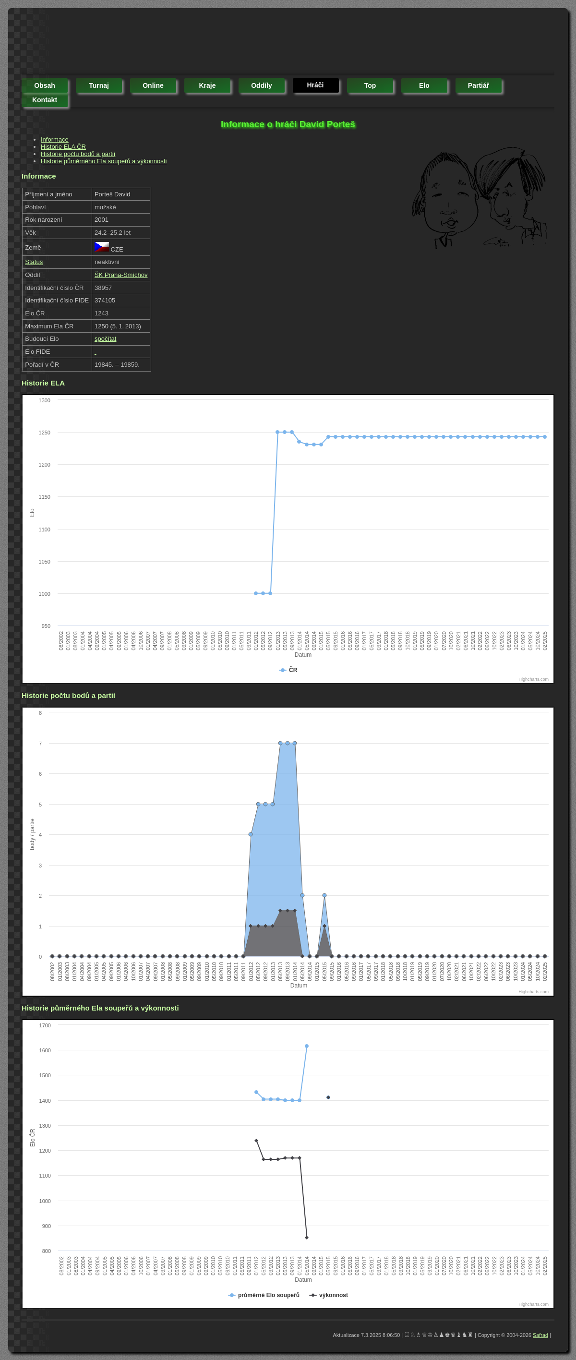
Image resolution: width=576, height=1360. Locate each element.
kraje (207, 85)
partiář (478, 85)
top (370, 85)
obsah (44, 85)
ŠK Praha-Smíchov (121, 274)
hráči (315, 85)
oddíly (261, 85)
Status (34, 261)
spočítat (106, 338)
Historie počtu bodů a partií (78, 153)
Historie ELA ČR (63, 146)
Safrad (540, 1335)
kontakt (44, 100)
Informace (55, 139)
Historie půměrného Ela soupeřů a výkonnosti (104, 161)
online (153, 85)
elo (424, 85)
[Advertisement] (196, 43)
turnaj (99, 85)
